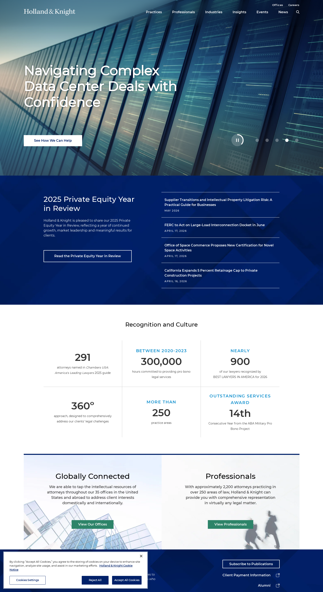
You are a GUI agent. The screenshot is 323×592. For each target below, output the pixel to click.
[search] (297, 12)
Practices (154, 12)
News (283, 12)
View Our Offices (92, 524)
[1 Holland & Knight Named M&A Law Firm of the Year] (267, 140)
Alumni (264, 585)
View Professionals (230, 524)
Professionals (183, 12)
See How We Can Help (53, 141)
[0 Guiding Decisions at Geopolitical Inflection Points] (257, 140)
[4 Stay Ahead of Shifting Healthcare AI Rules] (296, 140)
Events (262, 12)
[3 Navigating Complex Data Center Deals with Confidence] (287, 140)
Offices (277, 5)
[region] (75, 573)
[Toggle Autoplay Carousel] (237, 140)
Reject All (95, 583)
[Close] (141, 558)
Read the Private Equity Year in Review (87, 256)
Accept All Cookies (126, 583)
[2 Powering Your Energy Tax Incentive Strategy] (277, 140)
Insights (239, 12)
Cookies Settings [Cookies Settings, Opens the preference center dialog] (27, 583)
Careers (293, 5)
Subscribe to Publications (251, 564)
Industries (213, 12)
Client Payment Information (246, 575)
